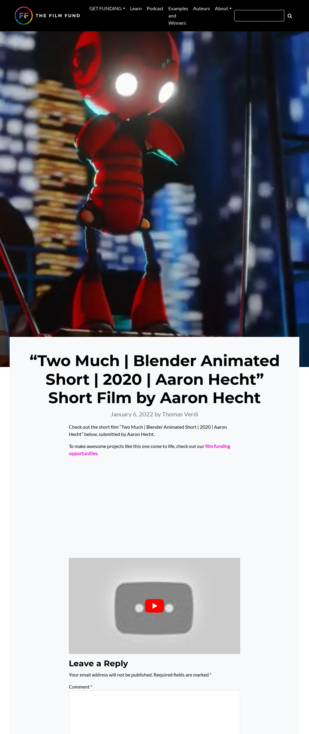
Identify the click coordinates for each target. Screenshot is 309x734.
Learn (136, 8)
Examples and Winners (178, 15)
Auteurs (201, 8)
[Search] (259, 15)
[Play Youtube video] (154, 606)
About (221, 8)
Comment (80, 686)
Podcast (155, 8)
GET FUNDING (105, 8)
